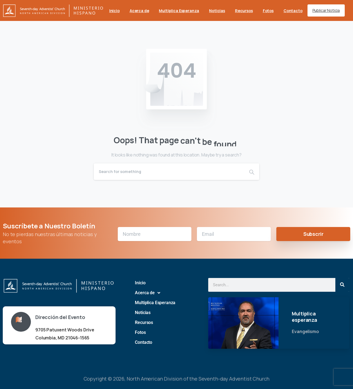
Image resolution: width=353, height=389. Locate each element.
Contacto (143, 342)
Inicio (140, 282)
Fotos (140, 332)
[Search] (169, 171)
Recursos (144, 322)
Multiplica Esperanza (155, 302)
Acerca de (147, 293)
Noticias (143, 312)
